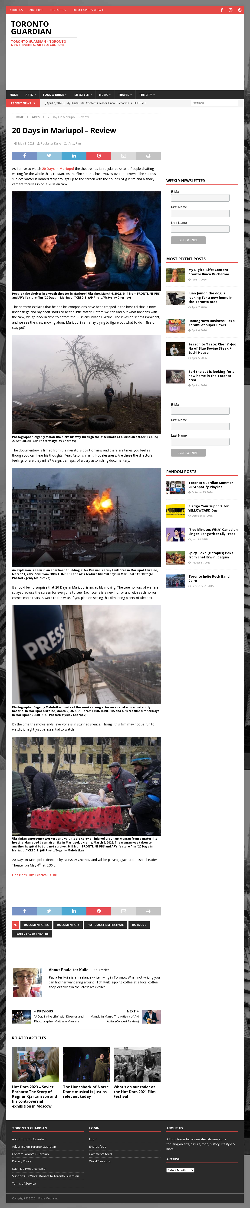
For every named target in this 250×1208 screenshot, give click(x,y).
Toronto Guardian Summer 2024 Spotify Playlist (210, 484)
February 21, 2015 (203, 585)
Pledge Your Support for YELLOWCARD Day (208, 507)
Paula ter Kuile (51, 143)
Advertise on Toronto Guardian (34, 1146)
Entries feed (97, 1146)
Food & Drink (53, 94)
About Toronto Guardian (29, 1139)
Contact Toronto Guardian (30, 1153)
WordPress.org (99, 1161)
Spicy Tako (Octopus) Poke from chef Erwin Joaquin (211, 554)
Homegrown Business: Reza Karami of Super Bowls (211, 322)
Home (14, 94)
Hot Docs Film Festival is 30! (34, 874)
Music (103, 94)
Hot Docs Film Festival (106, 924)
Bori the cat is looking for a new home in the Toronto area (211, 375)
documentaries (36, 924)
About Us (16, 10)
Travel (123, 94)
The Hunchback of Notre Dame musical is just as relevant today (86, 1091)
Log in (93, 1139)
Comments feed (100, 1153)
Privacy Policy (21, 1161)
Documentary (68, 924)
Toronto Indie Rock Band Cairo (209, 578)
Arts (29, 94)
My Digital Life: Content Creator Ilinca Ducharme (208, 271)
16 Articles (101, 969)
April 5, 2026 (199, 357)
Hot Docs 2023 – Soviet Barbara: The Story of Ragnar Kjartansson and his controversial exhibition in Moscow (34, 1096)
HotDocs (139, 924)
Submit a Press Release (88, 10)
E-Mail (175, 191)
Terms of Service (24, 1183)
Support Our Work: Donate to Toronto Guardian (45, 1175)
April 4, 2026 (199, 385)
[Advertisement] (168, 51)
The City (145, 94)
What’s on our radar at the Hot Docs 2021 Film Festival (135, 1091)
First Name (179, 207)
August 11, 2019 (201, 562)
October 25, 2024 (202, 491)
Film (78, 143)
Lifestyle (81, 94)
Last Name (179, 222)
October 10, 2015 (202, 515)
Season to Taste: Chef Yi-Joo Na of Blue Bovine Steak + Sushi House (212, 347)
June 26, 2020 (200, 538)
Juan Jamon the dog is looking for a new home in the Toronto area (210, 296)
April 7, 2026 (199, 278)
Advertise (36, 10)
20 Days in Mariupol (58, 168)
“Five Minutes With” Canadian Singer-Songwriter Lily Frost (213, 531)
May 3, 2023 (26, 143)
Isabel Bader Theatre (32, 933)
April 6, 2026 (199, 329)
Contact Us (58, 10)
